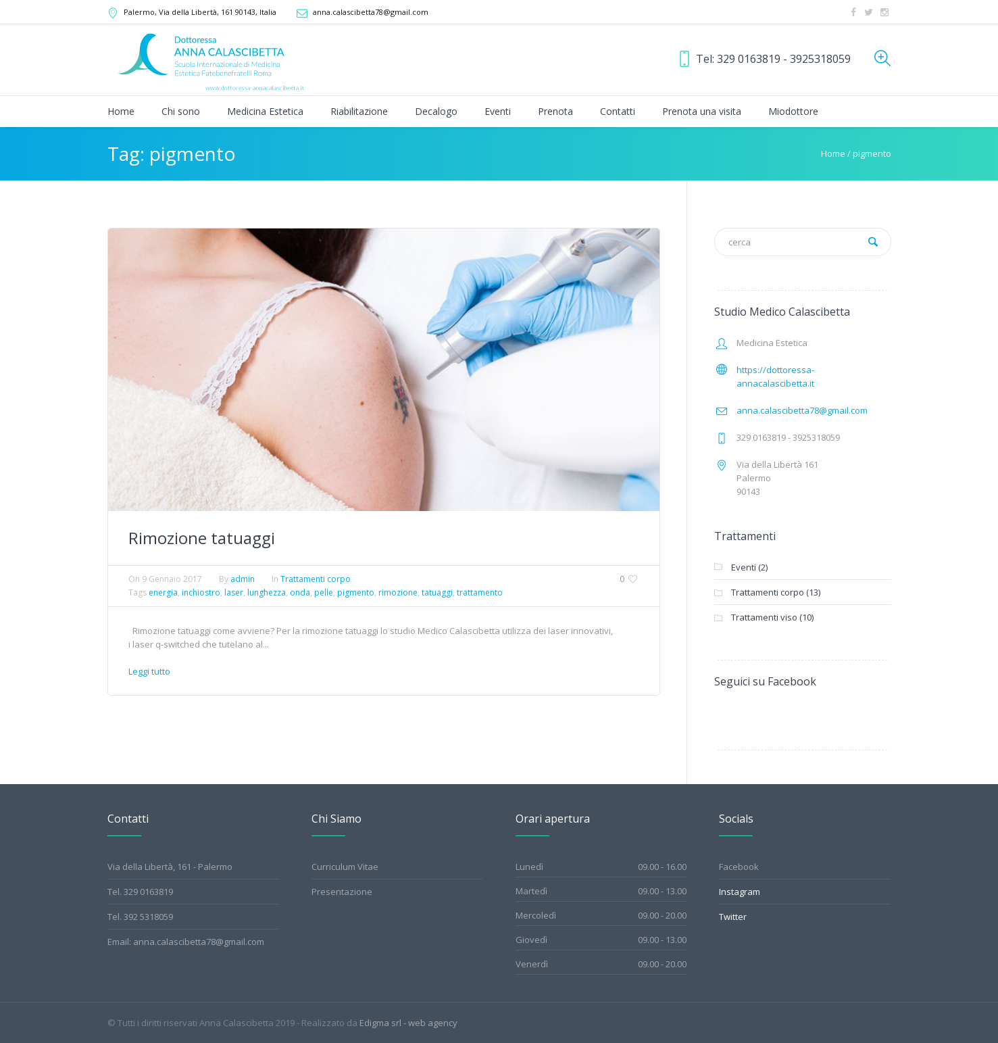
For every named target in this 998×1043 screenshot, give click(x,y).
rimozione (398, 592)
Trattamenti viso (764, 617)
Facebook (739, 866)
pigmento (355, 592)
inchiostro (201, 592)
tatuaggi (437, 592)
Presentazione (341, 892)
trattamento (480, 592)
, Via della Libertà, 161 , (200, 12)
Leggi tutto (149, 671)
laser (233, 592)
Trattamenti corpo (315, 579)
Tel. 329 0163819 (140, 892)
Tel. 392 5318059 (140, 917)
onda (300, 592)
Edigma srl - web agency (408, 1023)
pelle (323, 592)
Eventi (743, 567)
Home (833, 153)
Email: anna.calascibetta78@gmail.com (185, 942)
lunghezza (266, 592)
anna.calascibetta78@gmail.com (370, 12)
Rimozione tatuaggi (201, 538)
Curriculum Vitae (344, 866)
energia (163, 592)
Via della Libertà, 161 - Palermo (169, 866)
